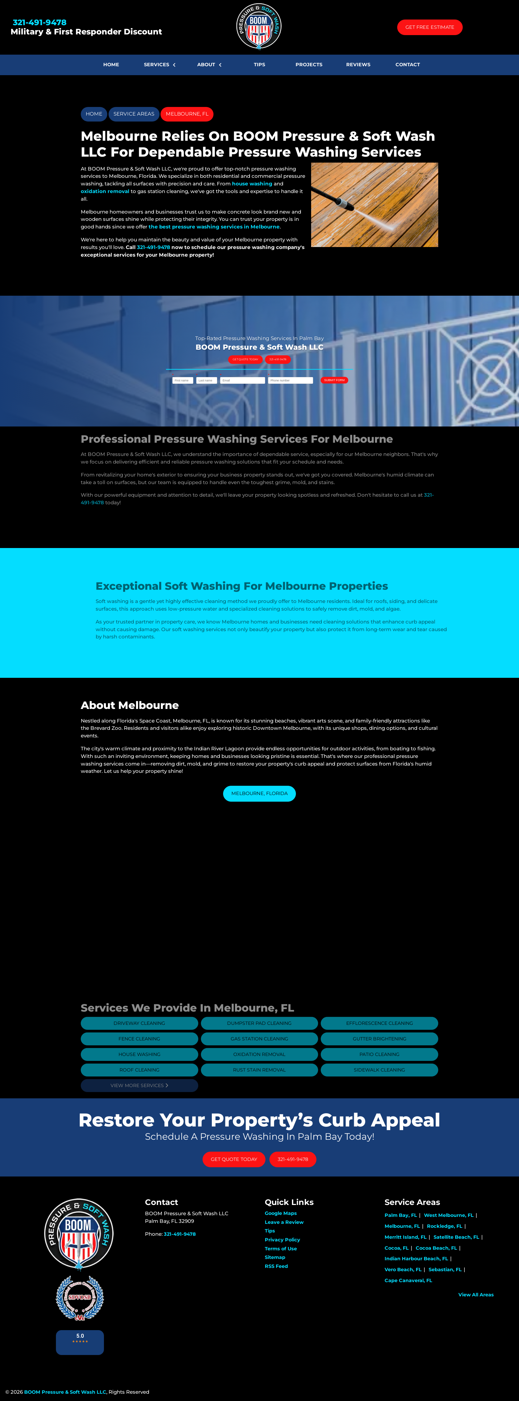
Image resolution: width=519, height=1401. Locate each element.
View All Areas (476, 1295)
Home (94, 114)
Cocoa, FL (397, 1248)
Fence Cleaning (139, 1053)
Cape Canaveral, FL (408, 1280)
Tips (270, 1231)
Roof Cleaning (139, 1084)
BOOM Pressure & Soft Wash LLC (65, 1392)
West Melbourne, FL (449, 1215)
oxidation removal (105, 191)
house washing (252, 183)
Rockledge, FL (444, 1226)
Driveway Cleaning (139, 1038)
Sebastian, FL (445, 1270)
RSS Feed (276, 1266)
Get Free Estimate (429, 27)
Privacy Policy (282, 1240)
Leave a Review (284, 1222)
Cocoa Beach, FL (436, 1248)
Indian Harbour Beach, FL (416, 1259)
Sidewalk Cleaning (379, 1084)
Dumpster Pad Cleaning (259, 1038)
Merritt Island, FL (406, 1237)
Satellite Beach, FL (456, 1237)
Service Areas (134, 114)
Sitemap (275, 1257)
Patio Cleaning (379, 1069)
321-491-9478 (39, 22)
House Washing (139, 1069)
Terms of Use (281, 1249)
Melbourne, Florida (259, 793)
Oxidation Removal (259, 1069)
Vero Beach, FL (403, 1270)
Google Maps (281, 1213)
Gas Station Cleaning (259, 1053)
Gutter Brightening (379, 1053)
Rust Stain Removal (259, 1084)
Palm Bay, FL (401, 1215)
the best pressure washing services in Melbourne (214, 227)
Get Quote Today (234, 1159)
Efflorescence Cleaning (379, 1038)
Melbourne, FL (187, 114)
